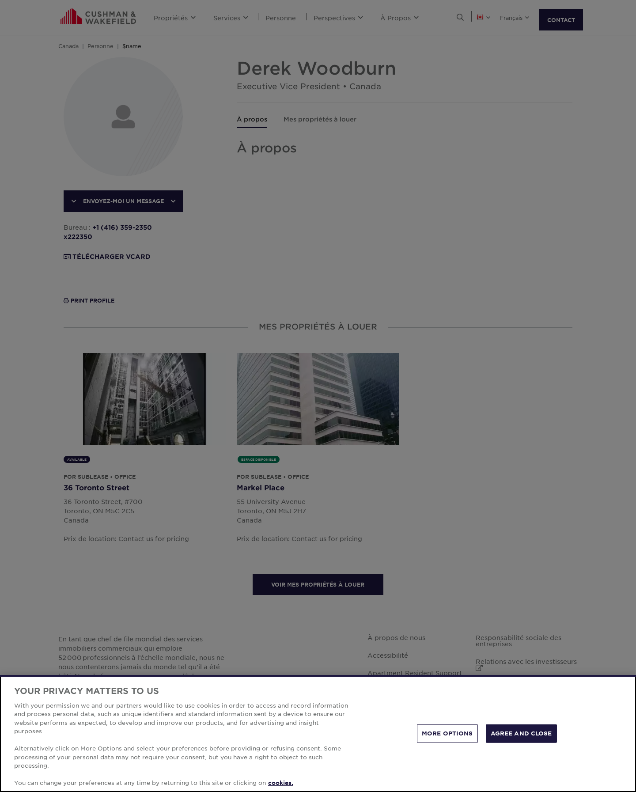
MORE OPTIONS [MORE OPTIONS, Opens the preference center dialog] (447, 733)
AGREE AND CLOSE (521, 733)
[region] (318, 733)
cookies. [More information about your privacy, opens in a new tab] (280, 782)
